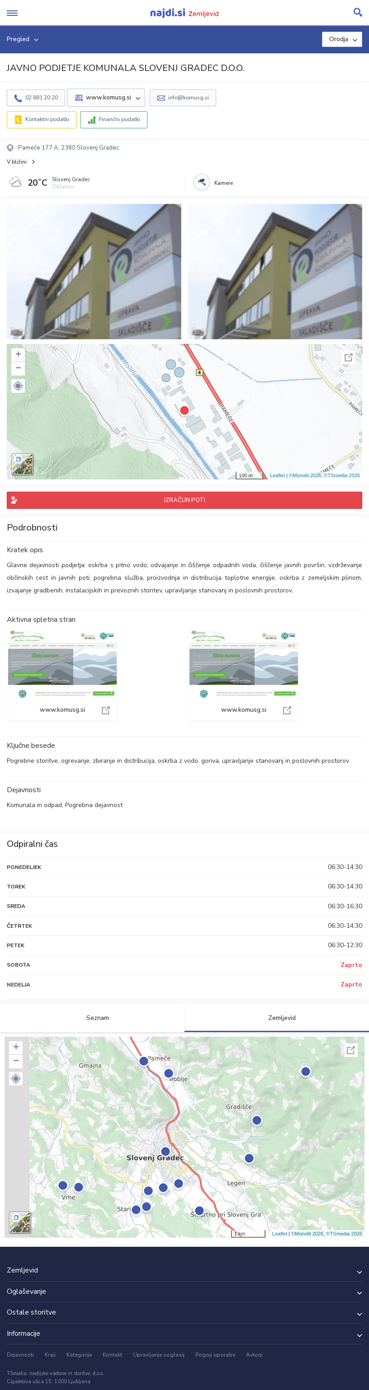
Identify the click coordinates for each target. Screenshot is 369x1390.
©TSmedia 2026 (342, 475)
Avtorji (254, 1354)
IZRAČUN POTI (184, 500)
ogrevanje (75, 760)
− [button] (18, 369)
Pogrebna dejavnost (94, 805)
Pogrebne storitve (32, 760)
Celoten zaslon (348, 357)
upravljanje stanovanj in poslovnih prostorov (285, 760)
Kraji (50, 1354)
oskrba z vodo (178, 760)
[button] (18, 386)
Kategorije (79, 1354)
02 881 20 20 (41, 97)
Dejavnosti (20, 1354)
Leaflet (277, 475)
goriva (210, 760)
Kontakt (112, 1354)
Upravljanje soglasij (158, 1354)
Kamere (223, 183)
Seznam (92, 1018)
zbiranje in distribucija (124, 760)
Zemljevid (277, 1018)
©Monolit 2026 (305, 475)
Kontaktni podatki (47, 119)
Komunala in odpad (34, 805)
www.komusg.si (62, 676)
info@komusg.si (188, 97)
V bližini (17, 161)
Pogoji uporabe (215, 1354)
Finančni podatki (119, 119)
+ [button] (18, 355)
